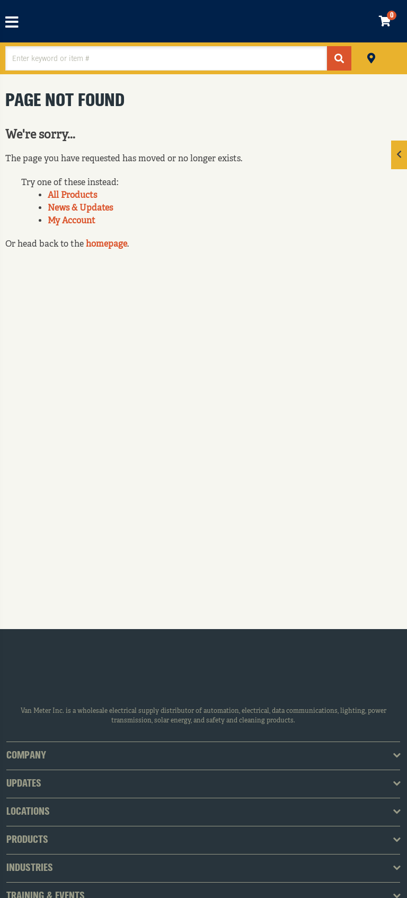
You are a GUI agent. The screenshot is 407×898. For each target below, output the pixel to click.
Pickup (371, 57)
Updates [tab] (23, 784)
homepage (106, 244)
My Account (71, 221)
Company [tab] (26, 756)
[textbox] (166, 58)
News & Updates (80, 208)
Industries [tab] (29, 868)
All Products (72, 195)
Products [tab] (27, 840)
